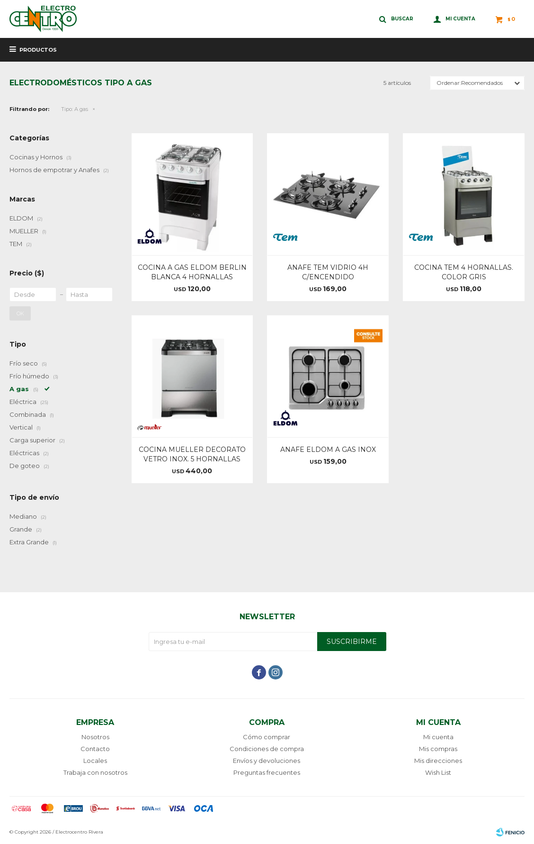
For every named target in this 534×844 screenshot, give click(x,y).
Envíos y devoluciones (266, 760)
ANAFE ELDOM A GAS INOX (328, 449)
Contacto (95, 748)
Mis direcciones (438, 760)
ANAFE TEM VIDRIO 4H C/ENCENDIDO (327, 272)
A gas (74, 109)
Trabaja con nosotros (95, 772)
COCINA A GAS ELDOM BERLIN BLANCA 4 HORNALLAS (192, 272)
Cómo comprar (266, 737)
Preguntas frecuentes (266, 772)
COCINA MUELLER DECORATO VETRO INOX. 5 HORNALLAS (192, 454)
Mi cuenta (438, 737)
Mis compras (438, 748)
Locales (95, 760)
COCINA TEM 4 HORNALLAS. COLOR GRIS (463, 272)
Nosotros (95, 737)
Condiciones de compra (267, 748)
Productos (38, 49)
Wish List (438, 772)
